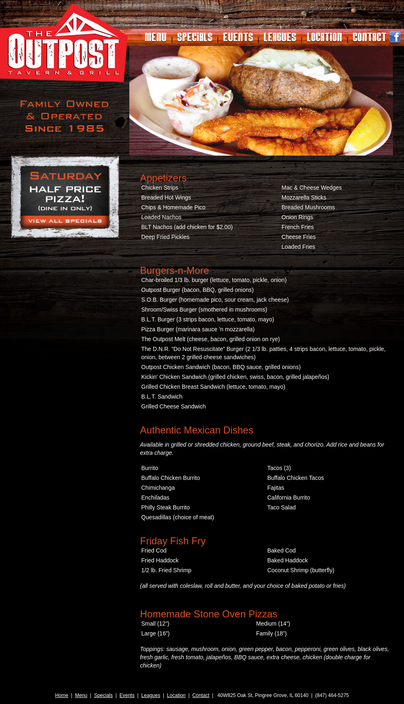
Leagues (150, 695)
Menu (81, 695)
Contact (200, 695)
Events (127, 695)
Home (61, 695)
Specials (103, 695)
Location (176, 695)
